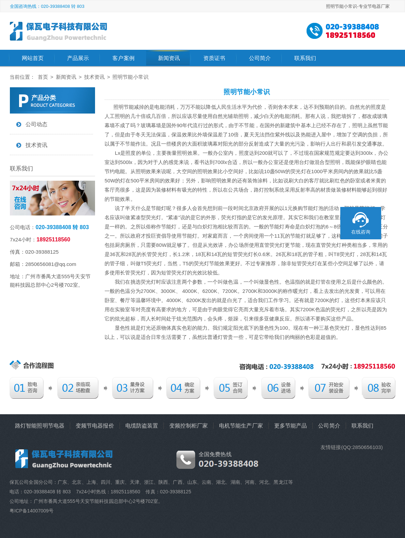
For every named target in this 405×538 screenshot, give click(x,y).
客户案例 (123, 58)
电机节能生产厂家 (241, 426)
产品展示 (78, 58)
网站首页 (33, 58)
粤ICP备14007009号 (31, 510)
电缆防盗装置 (141, 426)
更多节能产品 (290, 426)
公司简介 (260, 58)
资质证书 (214, 58)
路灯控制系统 (269, 190)
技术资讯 (94, 77)
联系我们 (305, 58)
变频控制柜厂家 (188, 426)
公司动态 (36, 124)
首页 (43, 77)
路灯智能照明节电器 (39, 426)
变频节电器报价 (95, 426)
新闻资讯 (169, 58)
